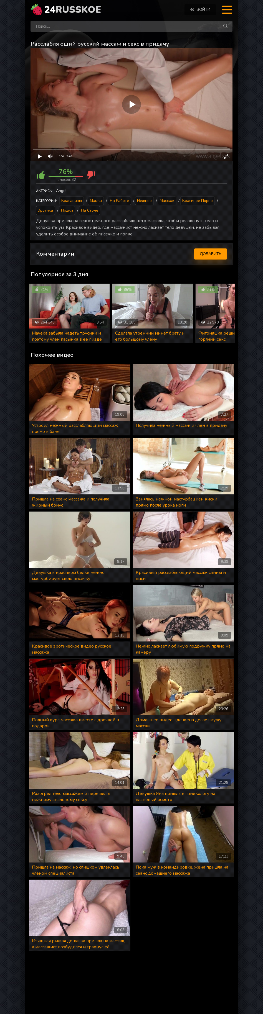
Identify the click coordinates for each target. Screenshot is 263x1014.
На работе (119, 200)
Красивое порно (197, 200)
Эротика (45, 210)
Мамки (96, 200)
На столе (89, 210)
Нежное (144, 200)
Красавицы (71, 200)
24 (72, 9)
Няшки (67, 210)
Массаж (167, 200)
